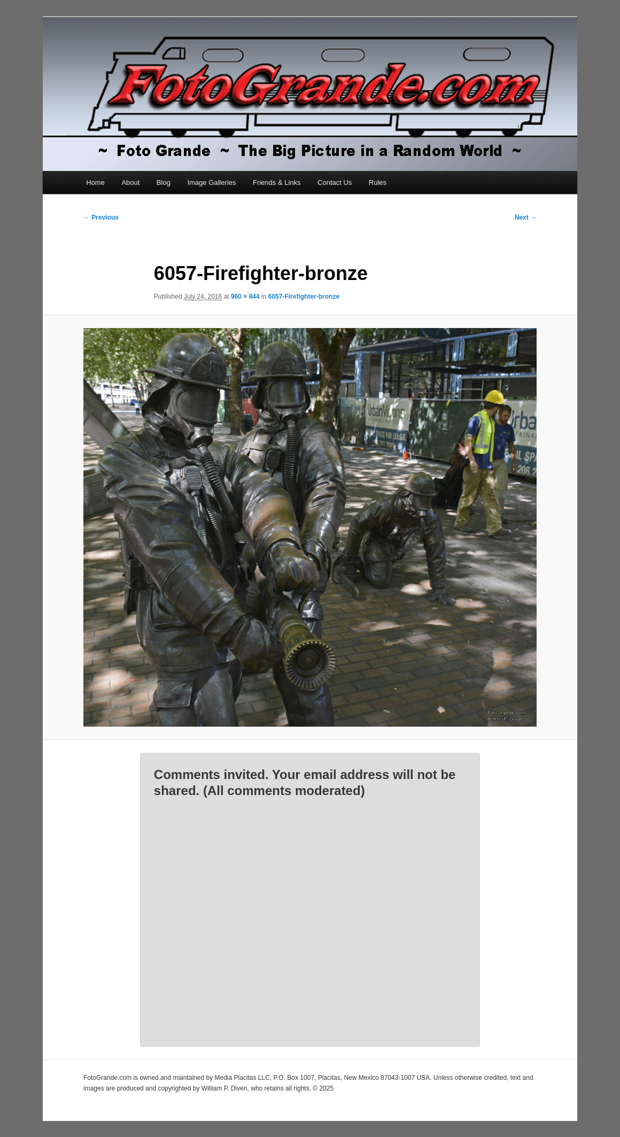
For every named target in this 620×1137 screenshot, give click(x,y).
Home (95, 182)
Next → (526, 217)
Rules (377, 182)
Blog (163, 182)
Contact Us (334, 182)
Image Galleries (211, 182)
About (130, 182)
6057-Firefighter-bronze (303, 296)
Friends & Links (277, 182)
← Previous (101, 217)
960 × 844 (245, 296)
